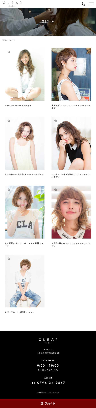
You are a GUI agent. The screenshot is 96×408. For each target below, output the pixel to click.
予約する (50, 403)
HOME (5, 40)
